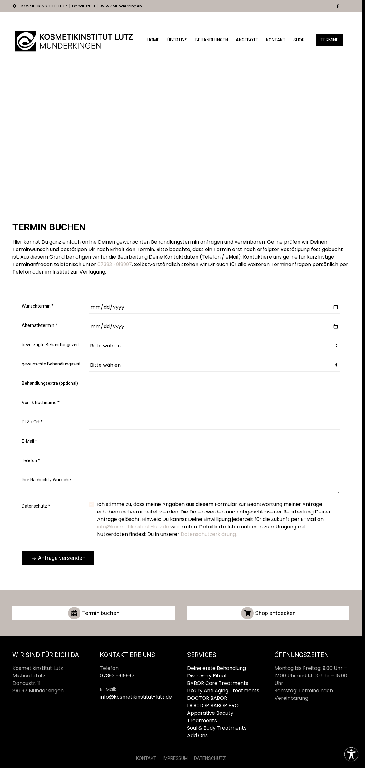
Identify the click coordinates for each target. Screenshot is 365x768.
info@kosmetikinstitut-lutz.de (133, 526)
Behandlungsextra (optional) (50, 383)
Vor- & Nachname (41, 402)
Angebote (247, 39)
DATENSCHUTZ (210, 758)
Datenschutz (36, 505)
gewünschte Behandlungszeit (51, 363)
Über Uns (177, 39)
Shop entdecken (268, 613)
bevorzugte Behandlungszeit (50, 344)
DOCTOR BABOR (207, 698)
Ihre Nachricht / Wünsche (46, 479)
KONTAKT (146, 758)
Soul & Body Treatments (216, 728)
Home (153, 39)
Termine (329, 39)
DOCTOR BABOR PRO (213, 705)
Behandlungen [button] (211, 39)
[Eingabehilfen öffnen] (351, 754)
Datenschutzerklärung (208, 534)
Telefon (31, 460)
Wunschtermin (38, 305)
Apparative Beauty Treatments (210, 716)
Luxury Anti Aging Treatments (223, 690)
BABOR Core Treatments (217, 683)
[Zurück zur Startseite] (74, 40)
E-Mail (29, 441)
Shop (299, 39)
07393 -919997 (114, 264)
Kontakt (275, 39)
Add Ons (197, 735)
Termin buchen (93, 613)
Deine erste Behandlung (216, 668)
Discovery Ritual (206, 675)
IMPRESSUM (175, 758)
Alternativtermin (39, 325)
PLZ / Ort (32, 421)
